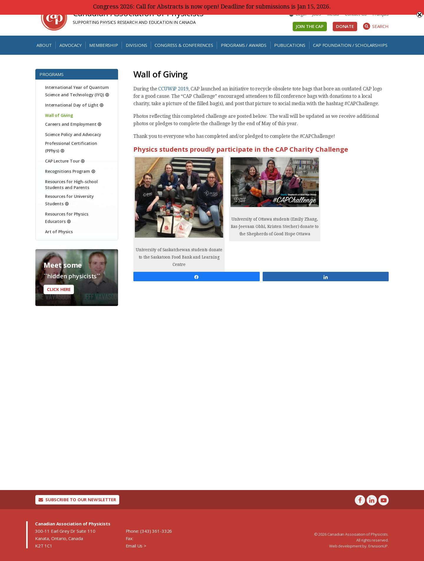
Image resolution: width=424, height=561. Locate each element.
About (44, 45)
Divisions (136, 45)
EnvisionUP (378, 546)
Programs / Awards (243, 45)
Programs (51, 74)
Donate (345, 26)
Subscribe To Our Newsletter (77, 499)
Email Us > (136, 546)
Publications (289, 45)
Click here (59, 289)
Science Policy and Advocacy (73, 134)
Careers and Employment (70, 124)
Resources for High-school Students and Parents (71, 184)
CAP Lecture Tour (62, 161)
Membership (103, 45)
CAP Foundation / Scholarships (350, 45)
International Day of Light (71, 105)
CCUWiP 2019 (173, 89)
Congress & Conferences (184, 45)
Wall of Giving (59, 115)
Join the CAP (310, 26)
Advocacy (70, 45)
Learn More (60, 354)
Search (376, 26)
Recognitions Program (67, 171)
